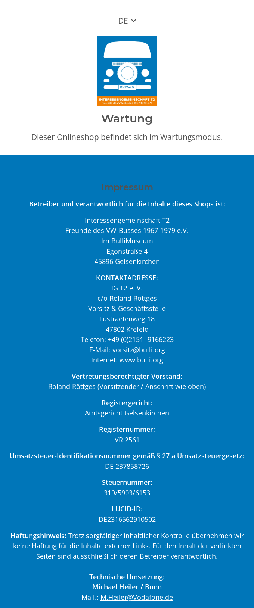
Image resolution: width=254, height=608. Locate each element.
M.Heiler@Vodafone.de (136, 597)
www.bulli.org (141, 359)
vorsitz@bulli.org (138, 349)
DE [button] (123, 20)
